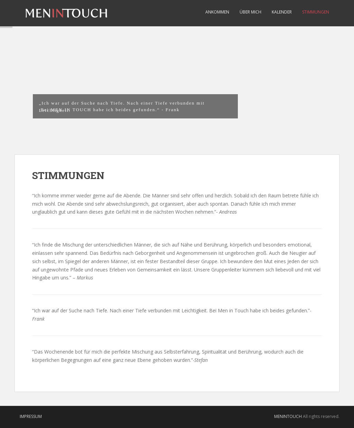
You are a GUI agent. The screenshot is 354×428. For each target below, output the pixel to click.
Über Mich (250, 12)
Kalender (282, 12)
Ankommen (217, 12)
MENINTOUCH (288, 416)
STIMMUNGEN (315, 12)
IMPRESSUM (31, 416)
